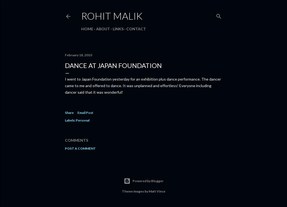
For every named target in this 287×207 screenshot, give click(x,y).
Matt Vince (157, 191)
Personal (82, 120)
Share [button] (69, 113)
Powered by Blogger (143, 181)
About (103, 28)
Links (118, 28)
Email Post (85, 113)
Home (87, 28)
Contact (136, 28)
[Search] (219, 15)
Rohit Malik (111, 16)
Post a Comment (80, 148)
